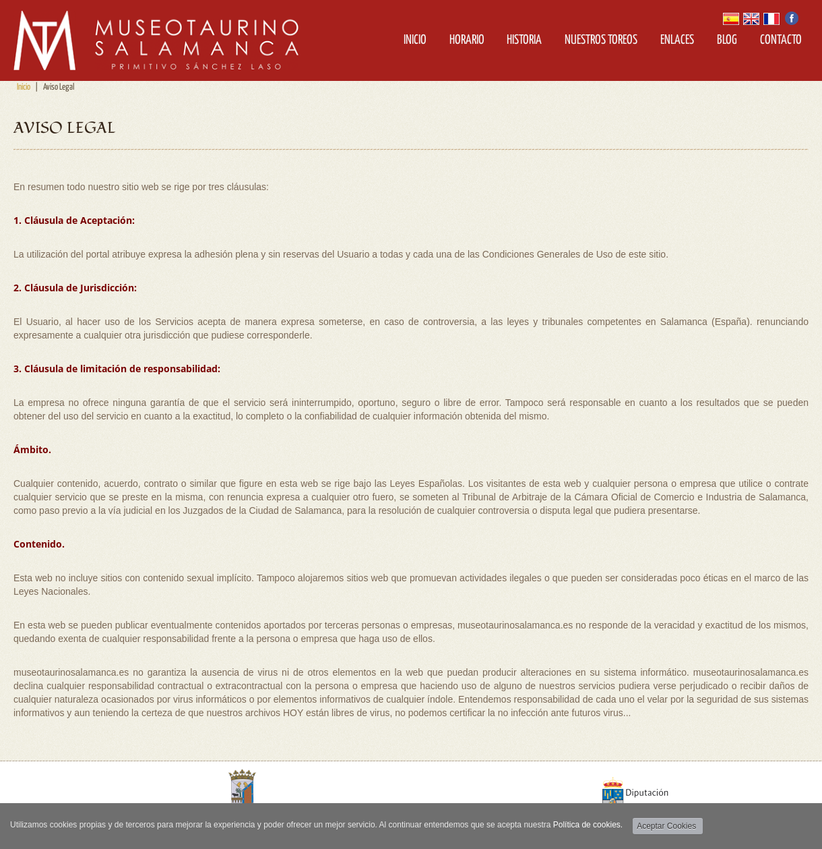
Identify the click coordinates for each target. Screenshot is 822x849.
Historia (524, 40)
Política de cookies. (588, 824)
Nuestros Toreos (601, 40)
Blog (727, 40)
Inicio (415, 40)
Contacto (781, 40)
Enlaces (677, 40)
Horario (466, 40)
